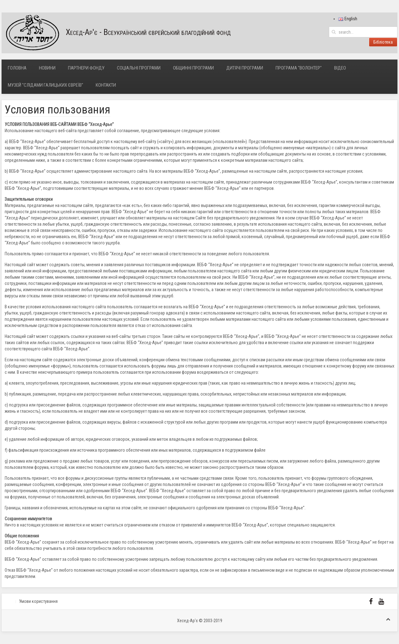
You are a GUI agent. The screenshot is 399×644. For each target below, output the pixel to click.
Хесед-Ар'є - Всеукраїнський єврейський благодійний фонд (116, 32)
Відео (340, 68)
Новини (47, 68)
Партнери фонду (86, 68)
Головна (17, 68)
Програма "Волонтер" (299, 68)
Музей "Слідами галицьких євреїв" (45, 85)
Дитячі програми (244, 68)
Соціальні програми (139, 68)
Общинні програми (193, 68)
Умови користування (38, 601)
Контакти (106, 85)
